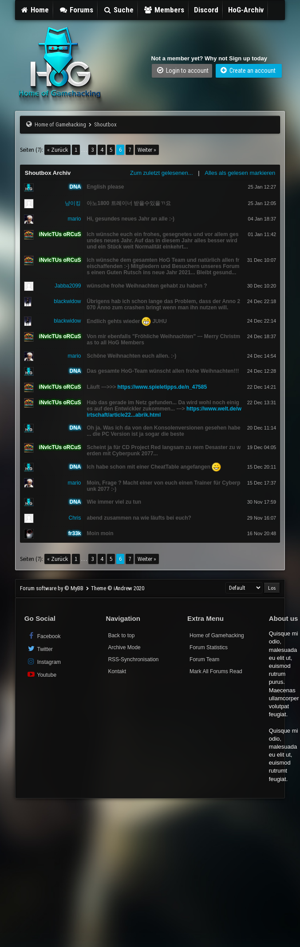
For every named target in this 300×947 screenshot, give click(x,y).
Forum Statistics (208, 647)
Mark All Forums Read (215, 671)
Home (34, 9)
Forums (76, 9)
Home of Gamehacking (60, 124)
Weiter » (147, 150)
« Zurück (57, 150)
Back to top (121, 635)
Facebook (44, 635)
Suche (118, 9)
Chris (74, 518)
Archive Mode (124, 647)
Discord (206, 9)
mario (74, 219)
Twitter (40, 648)
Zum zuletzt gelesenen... (161, 173)
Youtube (41, 674)
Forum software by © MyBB (52, 588)
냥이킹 (73, 203)
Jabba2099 (68, 286)
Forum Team (204, 659)
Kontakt (117, 671)
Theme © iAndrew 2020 (117, 588)
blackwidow (67, 301)
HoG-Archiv (246, 9)
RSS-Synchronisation (133, 659)
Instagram (44, 661)
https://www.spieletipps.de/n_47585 (162, 387)
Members (163, 9)
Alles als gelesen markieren (240, 173)
